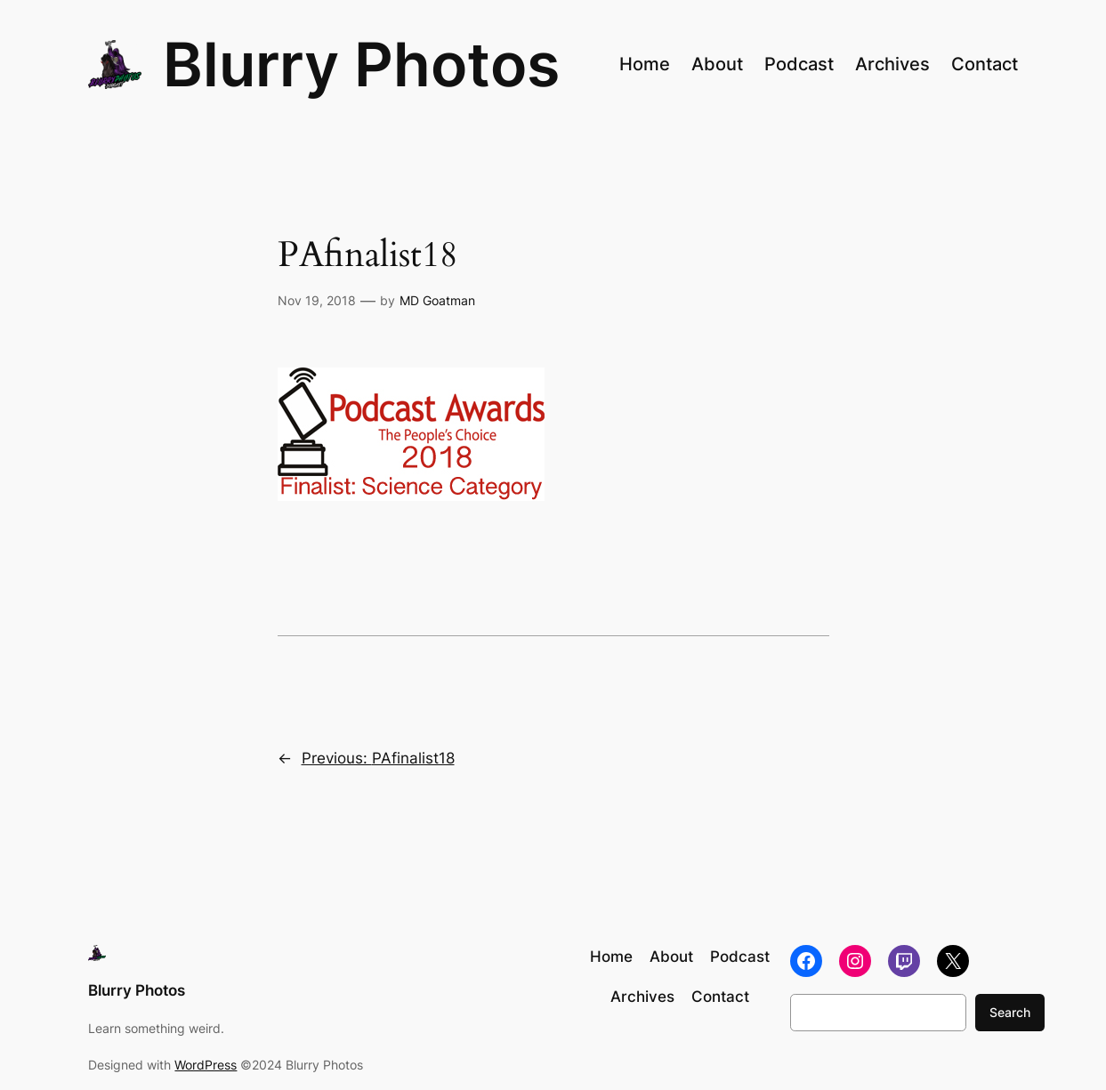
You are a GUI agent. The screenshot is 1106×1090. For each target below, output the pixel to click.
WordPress (205, 1064)
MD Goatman (437, 300)
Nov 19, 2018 (317, 300)
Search (1009, 1012)
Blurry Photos (361, 64)
